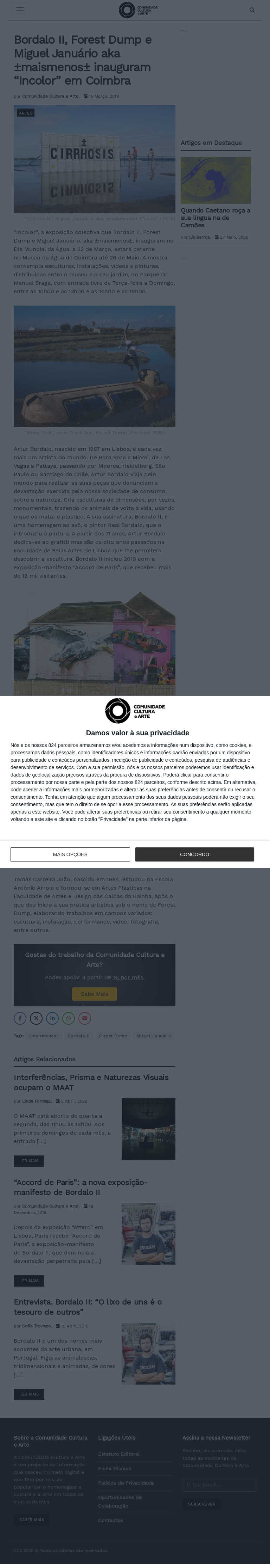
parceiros (68, 745)
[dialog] (135, 782)
